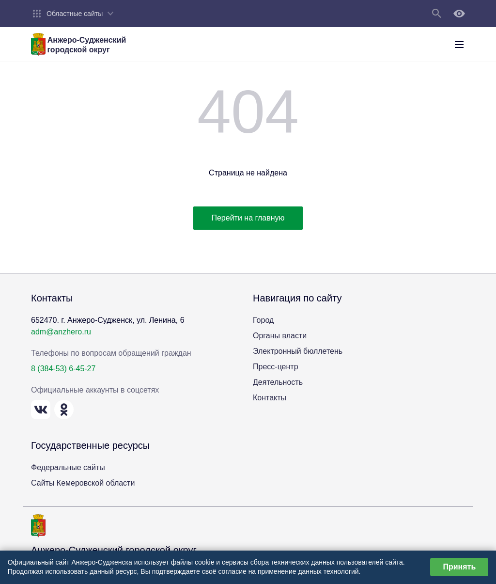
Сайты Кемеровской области (83, 483)
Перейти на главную (247, 218)
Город (263, 320)
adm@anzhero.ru (61, 332)
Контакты (269, 398)
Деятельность (278, 382)
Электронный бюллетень (297, 351)
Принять (459, 567)
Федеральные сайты (68, 467)
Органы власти (280, 335)
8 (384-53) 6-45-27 (63, 368)
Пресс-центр (275, 367)
